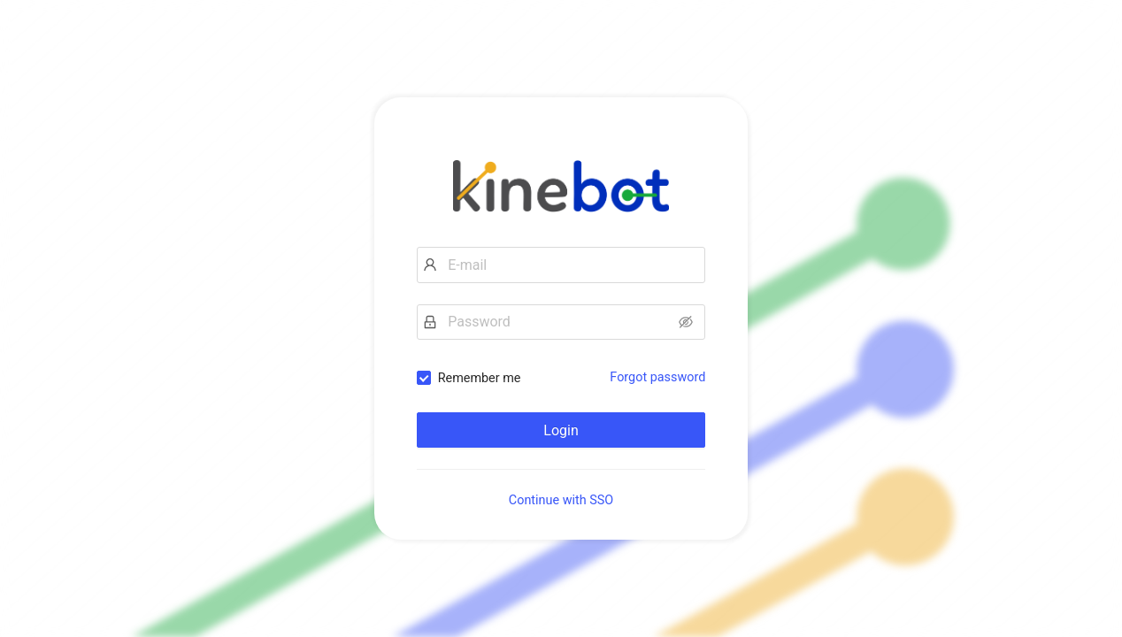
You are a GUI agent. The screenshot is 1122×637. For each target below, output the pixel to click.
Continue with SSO (561, 500)
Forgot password (657, 377)
